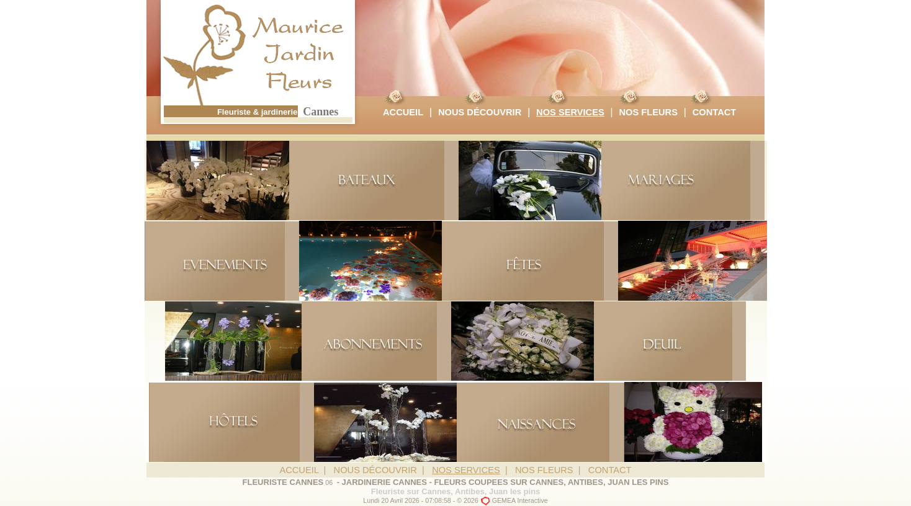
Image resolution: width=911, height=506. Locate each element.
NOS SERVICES (570, 112)
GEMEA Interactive (520, 500)
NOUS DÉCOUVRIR (479, 112)
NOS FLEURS (648, 112)
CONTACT (715, 112)
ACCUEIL (403, 112)
